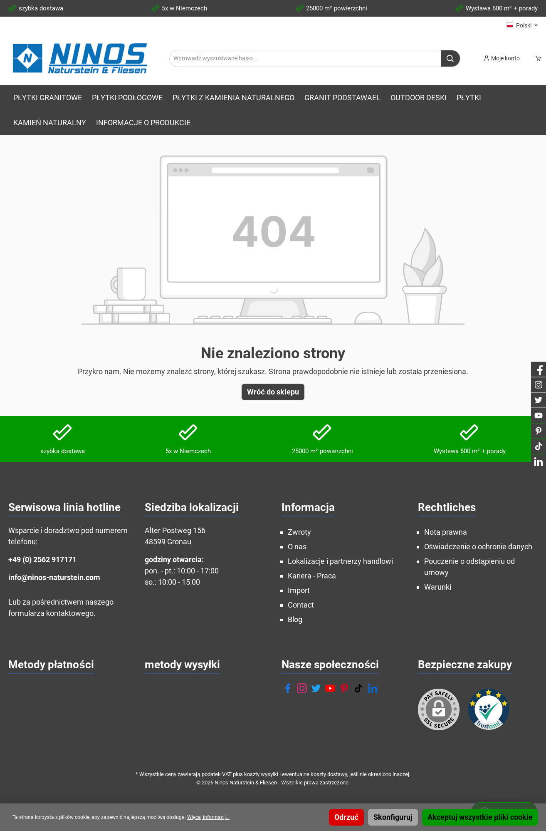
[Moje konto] (501, 58)
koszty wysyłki (261, 774)
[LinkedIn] (372, 688)
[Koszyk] (536, 58)
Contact (301, 604)
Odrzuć (346, 817)
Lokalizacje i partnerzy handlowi (340, 561)
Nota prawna (445, 532)
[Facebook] (288, 688)
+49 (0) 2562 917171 (42, 559)
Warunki (437, 587)
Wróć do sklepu (273, 391)
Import (299, 590)
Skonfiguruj (393, 817)
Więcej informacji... (208, 817)
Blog (295, 619)
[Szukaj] (450, 58)
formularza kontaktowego (51, 613)
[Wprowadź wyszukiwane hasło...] (305, 58)
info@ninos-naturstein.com (54, 577)
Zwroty (299, 532)
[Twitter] (316, 688)
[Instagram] (302, 688)
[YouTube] (330, 688)
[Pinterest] (344, 688)
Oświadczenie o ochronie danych (478, 546)
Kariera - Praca (312, 575)
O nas (297, 546)
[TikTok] (358, 688)
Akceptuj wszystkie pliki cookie (480, 817)
